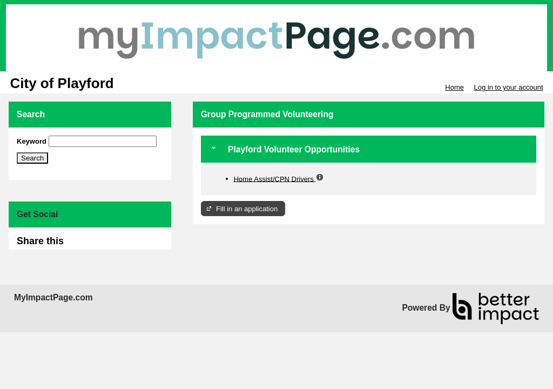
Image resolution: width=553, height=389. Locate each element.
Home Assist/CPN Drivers (275, 179)
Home (454, 87)
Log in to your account (508, 87)
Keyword (31, 141)
